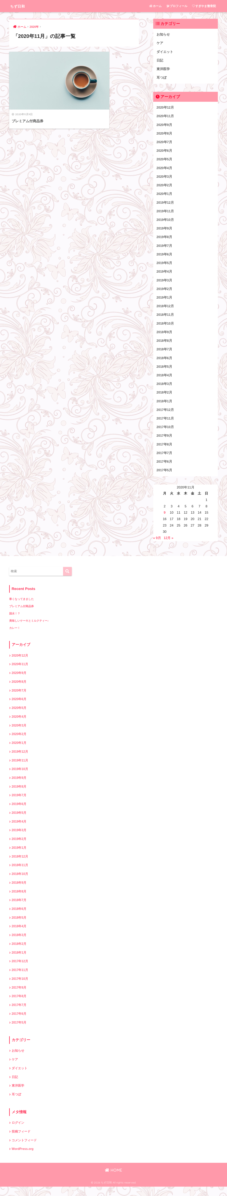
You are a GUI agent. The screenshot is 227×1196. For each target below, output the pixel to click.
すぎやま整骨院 (204, 6)
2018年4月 (164, 379)
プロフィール (176, 6)
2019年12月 (165, 204)
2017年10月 (165, 431)
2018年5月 (164, 370)
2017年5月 (164, 475)
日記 (160, 60)
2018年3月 (164, 387)
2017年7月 (164, 457)
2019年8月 (164, 239)
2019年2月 (164, 291)
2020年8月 (164, 134)
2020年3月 (164, 178)
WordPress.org (23, 1158)
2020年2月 (164, 186)
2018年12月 (165, 309)
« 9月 (157, 542)
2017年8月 (164, 449)
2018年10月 (165, 326)
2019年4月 (164, 274)
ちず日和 (19, 6)
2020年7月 (164, 143)
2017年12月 (165, 414)
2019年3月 (164, 283)
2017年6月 (164, 466)
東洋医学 (163, 69)
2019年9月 (164, 230)
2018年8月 (164, 344)
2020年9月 (164, 125)
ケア (160, 43)
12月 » (169, 542)
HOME (113, 1179)
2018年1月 (164, 405)
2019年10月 (165, 221)
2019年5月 (164, 265)
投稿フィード (21, 1140)
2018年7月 (164, 352)
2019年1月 (164, 300)
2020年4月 (164, 169)
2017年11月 (165, 422)
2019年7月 (164, 248)
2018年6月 (164, 361)
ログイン (18, 1132)
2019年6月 (164, 256)
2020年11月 (165, 117)
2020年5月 (164, 160)
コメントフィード (24, 1149)
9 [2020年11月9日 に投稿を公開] (165, 517)
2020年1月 (164, 195)
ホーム (155, 6)
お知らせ (163, 34)
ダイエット (165, 52)
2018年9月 (164, 335)
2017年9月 (164, 440)
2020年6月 (164, 152)
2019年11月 (165, 213)
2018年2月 (164, 396)
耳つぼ (161, 78)
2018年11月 (165, 318)
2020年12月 (165, 108)
